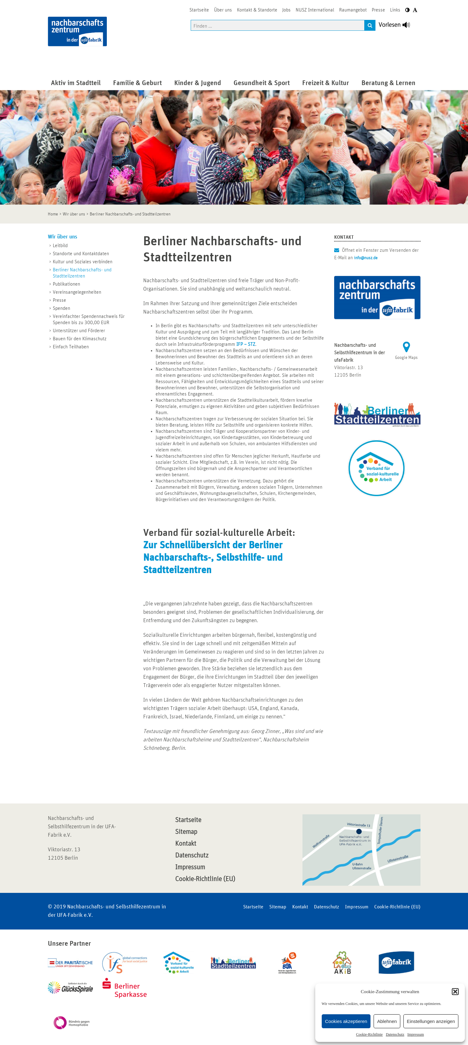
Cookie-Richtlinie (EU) (205, 879)
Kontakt (185, 843)
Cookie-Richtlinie (369, 1034)
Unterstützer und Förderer (79, 330)
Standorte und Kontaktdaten (81, 253)
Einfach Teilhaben (71, 346)
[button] (455, 991)
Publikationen (66, 284)
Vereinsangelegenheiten (77, 292)
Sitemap (186, 832)
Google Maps (406, 357)
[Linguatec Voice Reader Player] (398, 26)
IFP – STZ (245, 344)
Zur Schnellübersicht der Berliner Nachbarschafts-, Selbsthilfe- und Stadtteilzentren (213, 558)
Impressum (415, 1034)
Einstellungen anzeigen (431, 1021)
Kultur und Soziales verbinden (82, 261)
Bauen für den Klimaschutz (80, 338)
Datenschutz (395, 1034)
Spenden (61, 308)
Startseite (188, 820)
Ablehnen (387, 1021)
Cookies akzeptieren (346, 1021)
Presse (59, 300)
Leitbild (60, 245)
